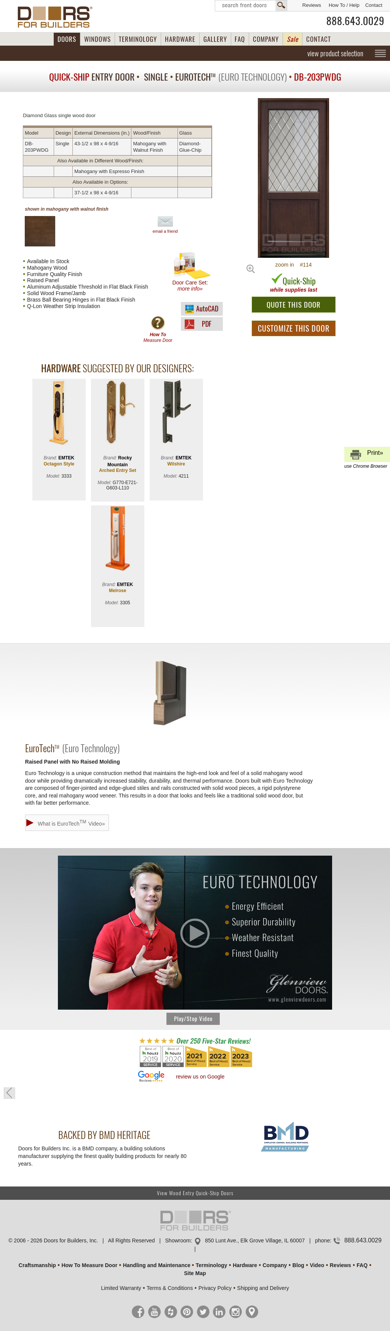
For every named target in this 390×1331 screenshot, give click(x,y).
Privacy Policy (215, 1288)
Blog (298, 1265)
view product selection (335, 53)
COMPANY (266, 39)
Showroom (178, 1240)
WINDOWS (97, 39)
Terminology (211, 1265)
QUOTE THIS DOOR (294, 305)
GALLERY (215, 39)
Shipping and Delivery (263, 1288)
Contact (373, 5)
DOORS (67, 39)
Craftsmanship (37, 1265)
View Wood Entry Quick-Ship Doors (195, 1193)
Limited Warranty (121, 1288)
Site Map (195, 1273)
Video (317, 1265)
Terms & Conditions (170, 1288)
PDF (206, 324)
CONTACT (318, 39)
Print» (366, 455)
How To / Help (344, 5)
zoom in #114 (293, 265)
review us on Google (200, 1077)
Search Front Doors (251, 5)
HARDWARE (180, 39)
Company (274, 1265)
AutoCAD (207, 308)
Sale (292, 39)
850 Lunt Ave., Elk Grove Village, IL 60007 (255, 1240)
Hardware (245, 1265)
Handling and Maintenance (156, 1265)
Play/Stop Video (193, 1019)
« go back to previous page (9, 1093)
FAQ (240, 39)
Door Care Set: (192, 272)
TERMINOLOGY (138, 39)
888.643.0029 (355, 21)
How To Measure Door (89, 1265)
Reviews (311, 5)
